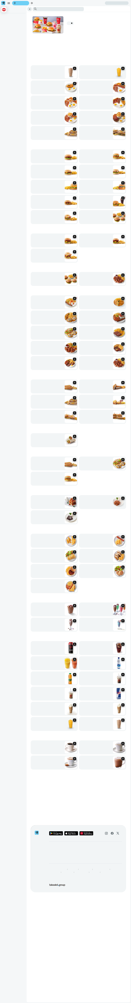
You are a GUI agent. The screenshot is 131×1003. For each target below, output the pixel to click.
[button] (65, 18)
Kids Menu (89, 24)
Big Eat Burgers (29, 24)
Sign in (21, 9)
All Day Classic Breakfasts (10, 24)
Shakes (95, 24)
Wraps (60, 24)
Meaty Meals (48, 24)
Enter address (6, 7)
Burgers (21, 24)
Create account (6, 9)
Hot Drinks (109, 24)
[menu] (7, 5)
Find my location (17, 7)
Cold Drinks (101, 24)
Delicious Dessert (79, 24)
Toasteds (55, 24)
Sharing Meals (39, 24)
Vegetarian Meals (68, 24)
